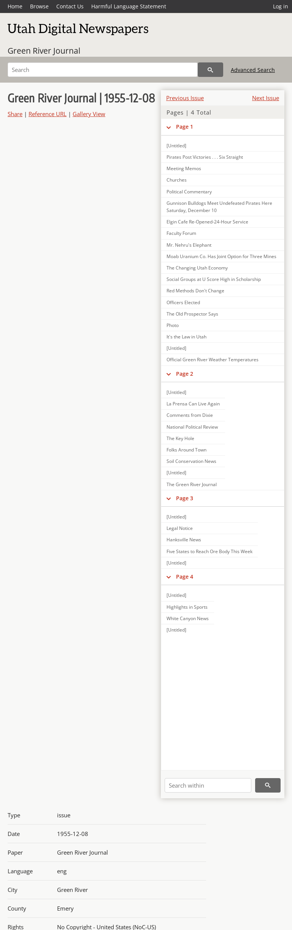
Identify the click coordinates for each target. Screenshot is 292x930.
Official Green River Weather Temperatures (213, 359)
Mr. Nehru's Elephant (189, 245)
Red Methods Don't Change (195, 290)
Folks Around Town (186, 450)
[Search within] (208, 785)
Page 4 (184, 576)
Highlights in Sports (187, 607)
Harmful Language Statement (128, 6)
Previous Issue (185, 98)
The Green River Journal (192, 484)
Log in (280, 6)
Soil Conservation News (191, 461)
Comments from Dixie (190, 415)
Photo (173, 325)
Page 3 (184, 498)
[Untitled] (176, 145)
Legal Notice (180, 528)
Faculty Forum (181, 233)
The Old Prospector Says (192, 314)
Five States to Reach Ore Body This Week (209, 551)
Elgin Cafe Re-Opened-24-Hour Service (207, 222)
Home (15, 6)
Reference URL (48, 114)
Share (15, 114)
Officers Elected (183, 302)
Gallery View (89, 114)
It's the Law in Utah (186, 336)
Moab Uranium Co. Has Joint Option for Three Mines (221, 256)
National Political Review (192, 427)
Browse (39, 6)
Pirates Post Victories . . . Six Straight (205, 157)
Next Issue (265, 98)
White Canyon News (188, 618)
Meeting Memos (184, 168)
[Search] (103, 69)
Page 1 (184, 126)
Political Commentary (189, 191)
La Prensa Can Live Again (193, 403)
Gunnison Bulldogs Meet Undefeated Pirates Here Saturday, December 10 (219, 207)
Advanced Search (253, 69)
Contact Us (70, 6)
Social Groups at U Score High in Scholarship (214, 279)
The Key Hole (180, 438)
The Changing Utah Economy (197, 268)
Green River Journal (44, 50)
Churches (177, 180)
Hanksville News (184, 539)
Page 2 (184, 373)
